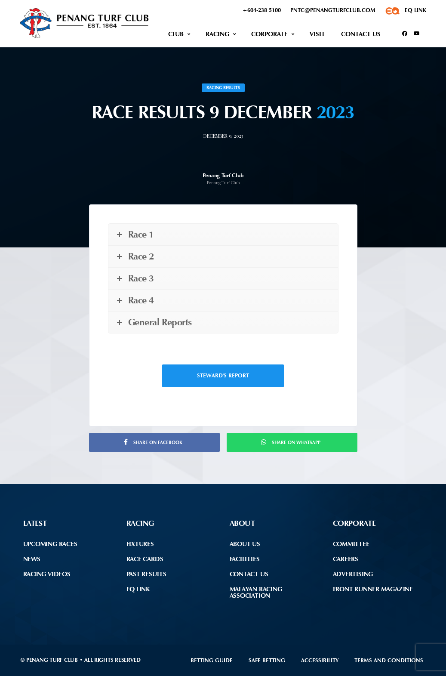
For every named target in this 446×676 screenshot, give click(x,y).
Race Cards (144, 559)
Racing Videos (47, 574)
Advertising (353, 574)
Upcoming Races (50, 544)
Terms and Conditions (388, 660)
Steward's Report (223, 375)
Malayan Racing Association (256, 592)
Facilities (245, 559)
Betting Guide (212, 660)
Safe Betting (267, 660)
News (31, 559)
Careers (345, 559)
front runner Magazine (373, 589)
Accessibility (319, 660)
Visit (317, 34)
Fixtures (140, 544)
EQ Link (138, 589)
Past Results (146, 574)
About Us (245, 544)
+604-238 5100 (262, 10)
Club (176, 34)
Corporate (269, 34)
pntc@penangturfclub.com (332, 10)
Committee (351, 544)
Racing (217, 34)
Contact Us (361, 34)
